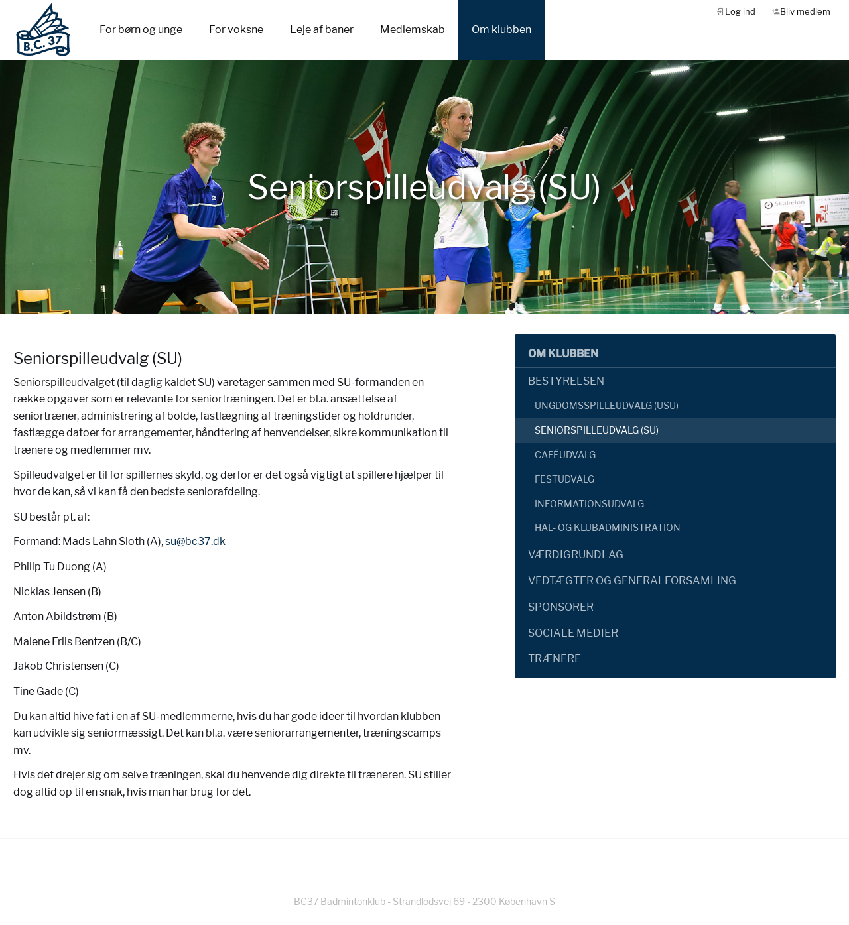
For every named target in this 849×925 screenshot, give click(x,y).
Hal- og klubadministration (608, 527)
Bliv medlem (805, 11)
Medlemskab (412, 29)
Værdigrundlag (575, 554)
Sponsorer (561, 607)
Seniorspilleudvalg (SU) (597, 430)
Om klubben (501, 29)
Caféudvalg (565, 454)
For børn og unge (140, 29)
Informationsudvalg (589, 503)
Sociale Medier (573, 633)
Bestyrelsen (566, 381)
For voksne (236, 29)
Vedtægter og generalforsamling (632, 580)
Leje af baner (322, 29)
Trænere (554, 658)
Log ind (740, 11)
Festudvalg (564, 479)
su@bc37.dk (195, 541)
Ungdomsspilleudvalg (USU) (607, 405)
